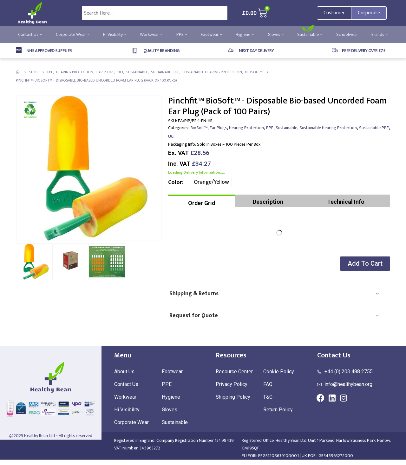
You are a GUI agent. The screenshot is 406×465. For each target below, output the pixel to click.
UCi (171, 136)
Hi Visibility (115, 34)
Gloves (276, 34)
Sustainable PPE (374, 127)
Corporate (369, 13)
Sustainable (310, 34)
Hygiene (245, 34)
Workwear (151, 34)
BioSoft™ (199, 127)
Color (175, 182)
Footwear (211, 34)
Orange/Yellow (211, 182)
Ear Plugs (218, 127)
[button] (364, 263)
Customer (334, 13)
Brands (379, 34)
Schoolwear (347, 34)
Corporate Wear (73, 34)
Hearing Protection (246, 127)
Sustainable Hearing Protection (328, 127)
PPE (181, 34)
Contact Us (30, 34)
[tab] (201, 201)
